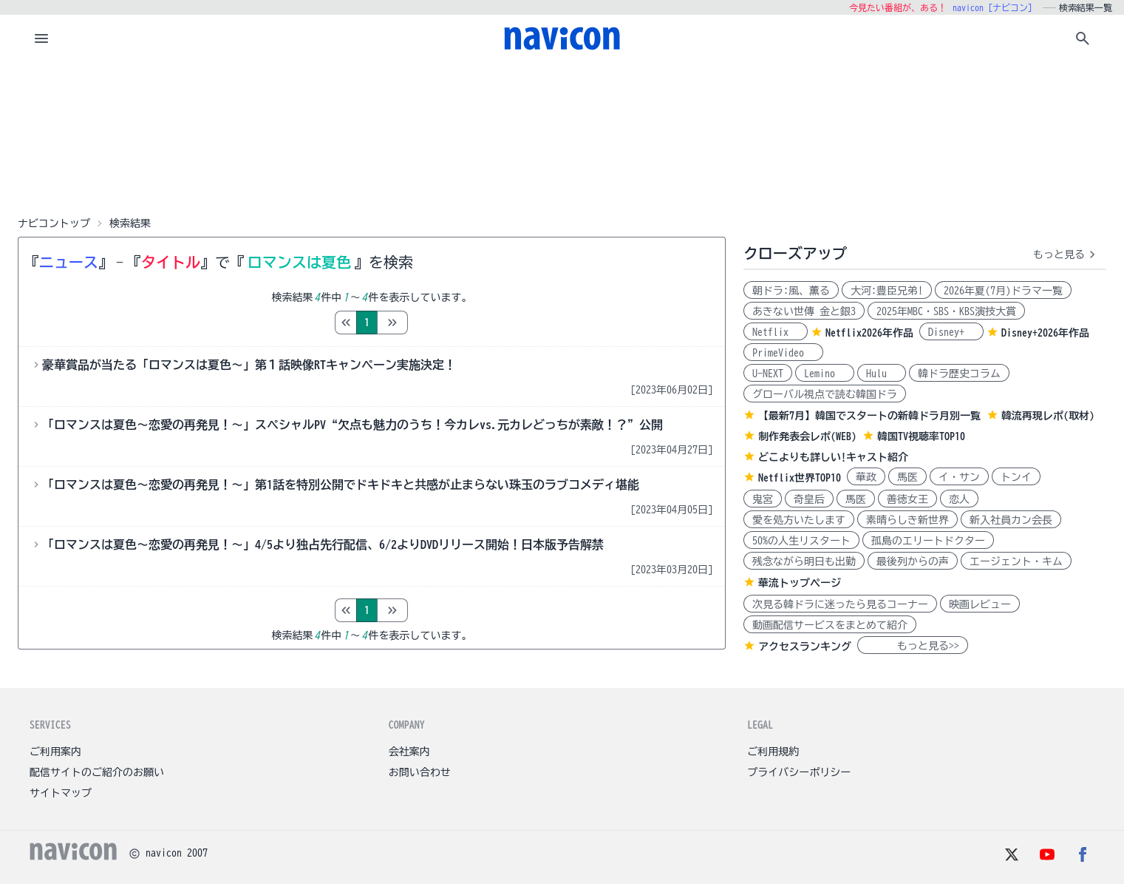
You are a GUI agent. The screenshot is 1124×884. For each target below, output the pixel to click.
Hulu (881, 373)
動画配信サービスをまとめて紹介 (829, 625)
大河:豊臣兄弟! (887, 291)
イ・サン (959, 477)
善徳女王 (907, 499)
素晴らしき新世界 (907, 520)
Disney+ (951, 332)
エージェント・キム (1016, 561)
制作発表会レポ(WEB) (807, 436)
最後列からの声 (912, 561)
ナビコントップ (54, 223)
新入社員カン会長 (1011, 520)
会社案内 (409, 751)
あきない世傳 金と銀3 (804, 311)
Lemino (824, 373)
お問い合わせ (420, 772)
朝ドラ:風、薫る (791, 291)
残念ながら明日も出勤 (804, 561)
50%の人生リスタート (801, 541)
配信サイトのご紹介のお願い (97, 772)
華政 (866, 477)
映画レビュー (980, 604)
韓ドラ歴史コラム (959, 373)
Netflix (775, 332)
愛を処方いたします (798, 520)
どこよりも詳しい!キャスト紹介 (833, 457)
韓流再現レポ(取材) (1047, 416)
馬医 (907, 477)
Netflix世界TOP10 (799, 478)
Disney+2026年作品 (1045, 333)
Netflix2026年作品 (869, 333)
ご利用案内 (55, 751)
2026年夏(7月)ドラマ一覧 (1003, 291)
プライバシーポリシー (799, 772)
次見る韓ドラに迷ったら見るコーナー (840, 604)
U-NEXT (767, 373)
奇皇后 (809, 499)
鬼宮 (762, 499)
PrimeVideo (783, 353)
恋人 (959, 499)
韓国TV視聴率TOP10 (921, 436)
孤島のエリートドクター (928, 541)
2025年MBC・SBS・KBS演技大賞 (946, 311)
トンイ (1016, 477)
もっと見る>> (912, 646)
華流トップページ (799, 583)
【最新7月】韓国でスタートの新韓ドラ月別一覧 (869, 416)
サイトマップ (61, 793)
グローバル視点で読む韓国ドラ (824, 394)
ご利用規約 (773, 751)
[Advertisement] (562, 136)
